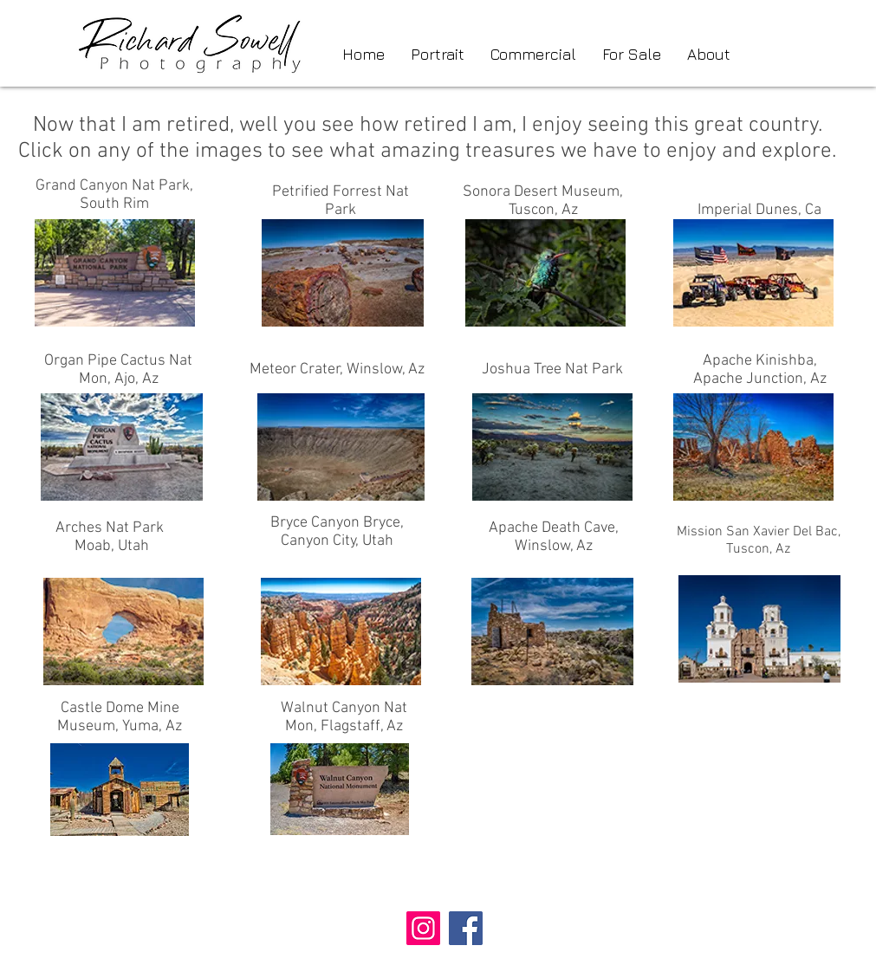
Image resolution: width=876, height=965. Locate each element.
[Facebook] (466, 928)
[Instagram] (423, 928)
